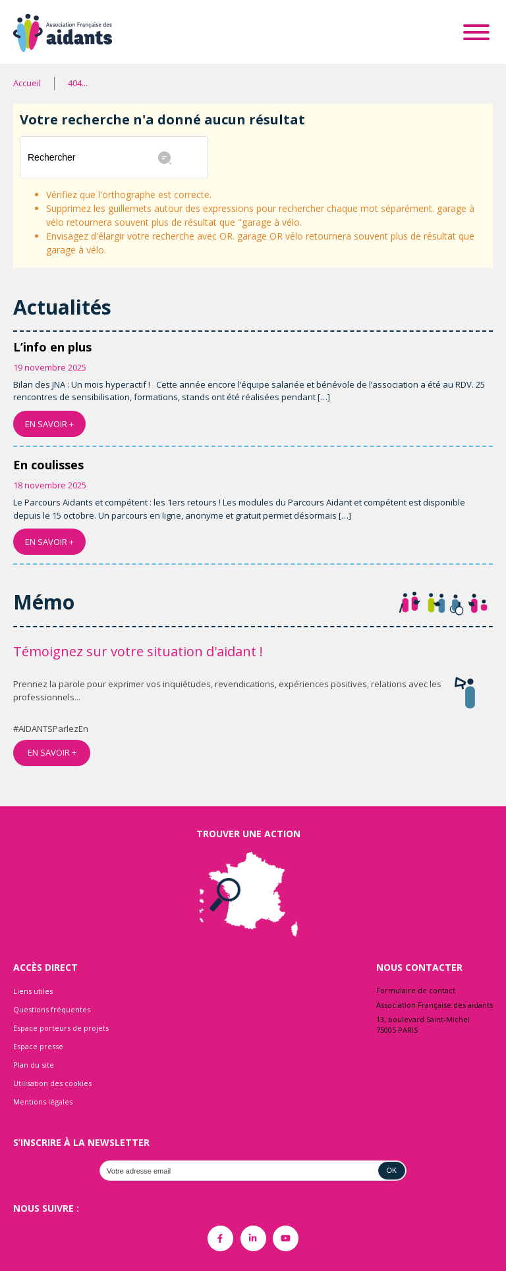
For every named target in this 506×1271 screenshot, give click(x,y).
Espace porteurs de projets (61, 1028)
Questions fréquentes (51, 1009)
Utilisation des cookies (52, 1083)
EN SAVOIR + (49, 424)
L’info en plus (52, 347)
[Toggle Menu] (476, 32)
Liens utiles (33, 991)
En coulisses (48, 465)
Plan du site (33, 1065)
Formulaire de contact (415, 990)
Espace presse (38, 1046)
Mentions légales (42, 1101)
